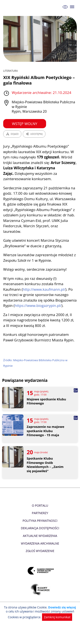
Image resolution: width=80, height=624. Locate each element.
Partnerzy (40, 513)
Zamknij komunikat (57, 617)
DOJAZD (12, 134)
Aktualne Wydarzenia (40, 536)
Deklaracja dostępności (40, 528)
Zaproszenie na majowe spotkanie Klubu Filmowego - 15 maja (45, 431)
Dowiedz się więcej (62, 607)
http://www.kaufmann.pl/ (44, 289)
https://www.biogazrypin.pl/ (38, 305)
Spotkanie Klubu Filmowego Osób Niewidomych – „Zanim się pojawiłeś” (45, 464)
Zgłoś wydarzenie (40, 551)
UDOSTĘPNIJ (34, 134)
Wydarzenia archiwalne (40, 543)
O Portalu (40, 505)
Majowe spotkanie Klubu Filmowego (46, 401)
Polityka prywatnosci (40, 521)
